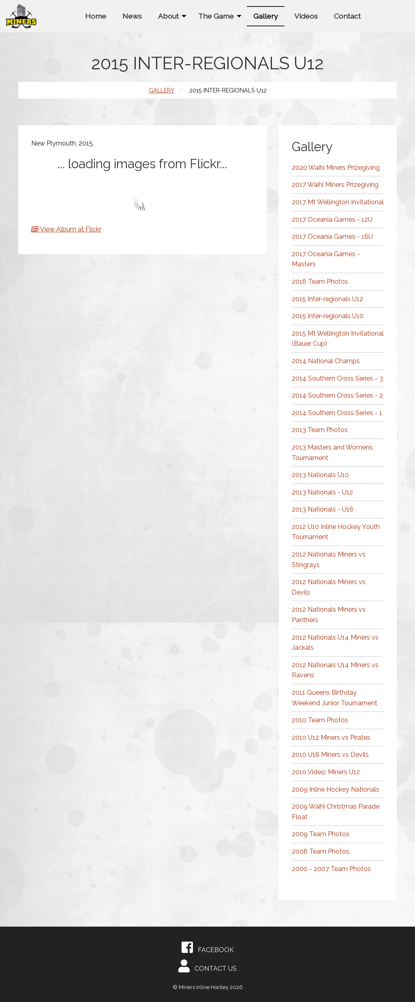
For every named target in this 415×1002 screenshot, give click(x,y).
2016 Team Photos (320, 281)
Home (95, 16)
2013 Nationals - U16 (322, 509)
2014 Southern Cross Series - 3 (337, 378)
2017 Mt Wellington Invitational (338, 202)
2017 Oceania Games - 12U (332, 219)
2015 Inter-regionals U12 (327, 299)
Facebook (208, 947)
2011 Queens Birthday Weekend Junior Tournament (334, 698)
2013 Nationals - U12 (322, 492)
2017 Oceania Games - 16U (332, 236)
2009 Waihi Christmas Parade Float (335, 812)
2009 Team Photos (320, 834)
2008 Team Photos (320, 851)
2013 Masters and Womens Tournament (332, 452)
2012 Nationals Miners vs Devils (329, 587)
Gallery (265, 16)
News (132, 16)
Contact (347, 16)
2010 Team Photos (320, 720)
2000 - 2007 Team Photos (331, 869)
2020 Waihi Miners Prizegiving (336, 167)
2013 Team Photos (320, 430)
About (168, 16)
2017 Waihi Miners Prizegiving (335, 184)
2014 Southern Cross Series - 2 (337, 395)
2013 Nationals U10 (320, 475)
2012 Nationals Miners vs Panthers (329, 615)
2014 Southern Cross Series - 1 (337, 413)
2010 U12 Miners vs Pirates (331, 737)
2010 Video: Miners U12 (326, 772)
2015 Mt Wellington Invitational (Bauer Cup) (338, 339)
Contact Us (207, 965)
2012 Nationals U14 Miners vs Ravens (335, 670)
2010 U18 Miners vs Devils (330, 754)
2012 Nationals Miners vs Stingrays (329, 559)
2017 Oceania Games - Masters (326, 259)
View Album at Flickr (70, 229)
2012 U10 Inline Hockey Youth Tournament (336, 532)
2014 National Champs (326, 361)
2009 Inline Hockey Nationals (335, 789)
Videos (306, 16)
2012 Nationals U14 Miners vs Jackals (335, 643)
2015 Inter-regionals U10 (328, 316)
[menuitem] (95, 16)
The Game (216, 16)
